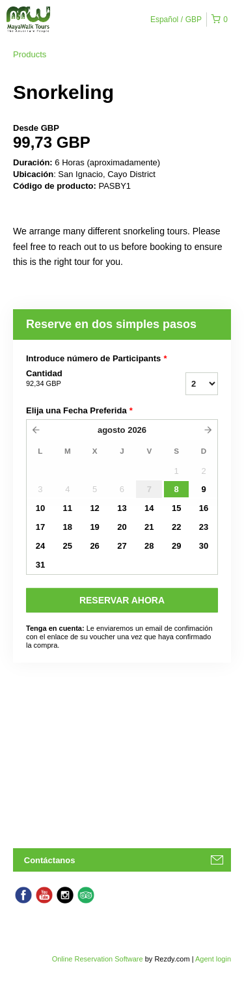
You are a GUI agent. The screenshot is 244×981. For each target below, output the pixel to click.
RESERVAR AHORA (122, 600)
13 (121, 508)
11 (67, 508)
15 (176, 508)
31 (40, 565)
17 (40, 527)
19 (94, 527)
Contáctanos (49, 860)
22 (176, 527)
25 (67, 546)
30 (203, 546)
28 (149, 546)
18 (67, 527)
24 (40, 546)
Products (29, 54)
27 (121, 546)
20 (121, 527)
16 (203, 508)
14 (149, 508)
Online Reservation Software (97, 959)
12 (94, 508)
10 (40, 508)
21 (149, 527)
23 (203, 527)
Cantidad (83, 378)
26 (94, 546)
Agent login (213, 959)
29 (176, 546)
